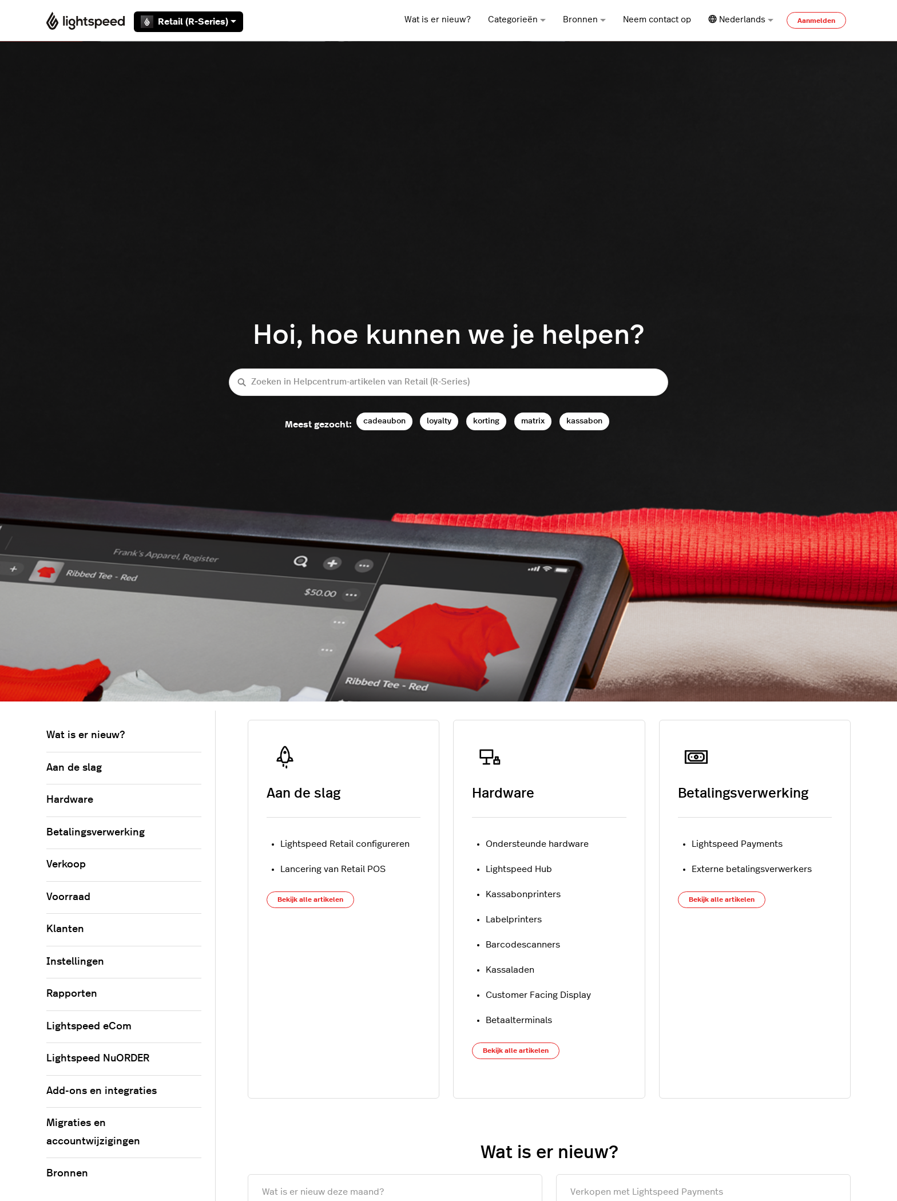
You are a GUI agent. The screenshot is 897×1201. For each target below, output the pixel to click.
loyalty (439, 421)
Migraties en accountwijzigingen (93, 1132)
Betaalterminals (519, 1020)
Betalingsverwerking (743, 793)
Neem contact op (657, 19)
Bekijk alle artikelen (310, 899)
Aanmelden (816, 20)
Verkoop (66, 864)
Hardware (503, 793)
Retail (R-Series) (188, 21)
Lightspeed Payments (737, 844)
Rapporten (71, 994)
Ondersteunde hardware (537, 844)
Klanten (65, 929)
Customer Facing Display (538, 995)
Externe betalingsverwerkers (752, 869)
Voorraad (68, 897)
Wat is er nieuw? (437, 19)
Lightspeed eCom (89, 1026)
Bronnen (584, 19)
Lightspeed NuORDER (97, 1058)
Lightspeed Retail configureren (345, 844)
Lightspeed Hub (519, 869)
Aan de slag (303, 793)
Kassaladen (510, 969)
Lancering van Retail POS (333, 869)
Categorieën (517, 19)
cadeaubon (384, 421)
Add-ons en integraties (101, 1091)
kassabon (584, 421)
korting (486, 421)
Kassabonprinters (523, 894)
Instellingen (75, 962)
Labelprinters (514, 919)
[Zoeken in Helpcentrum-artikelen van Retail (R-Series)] (448, 382)
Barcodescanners (523, 944)
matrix (533, 421)
